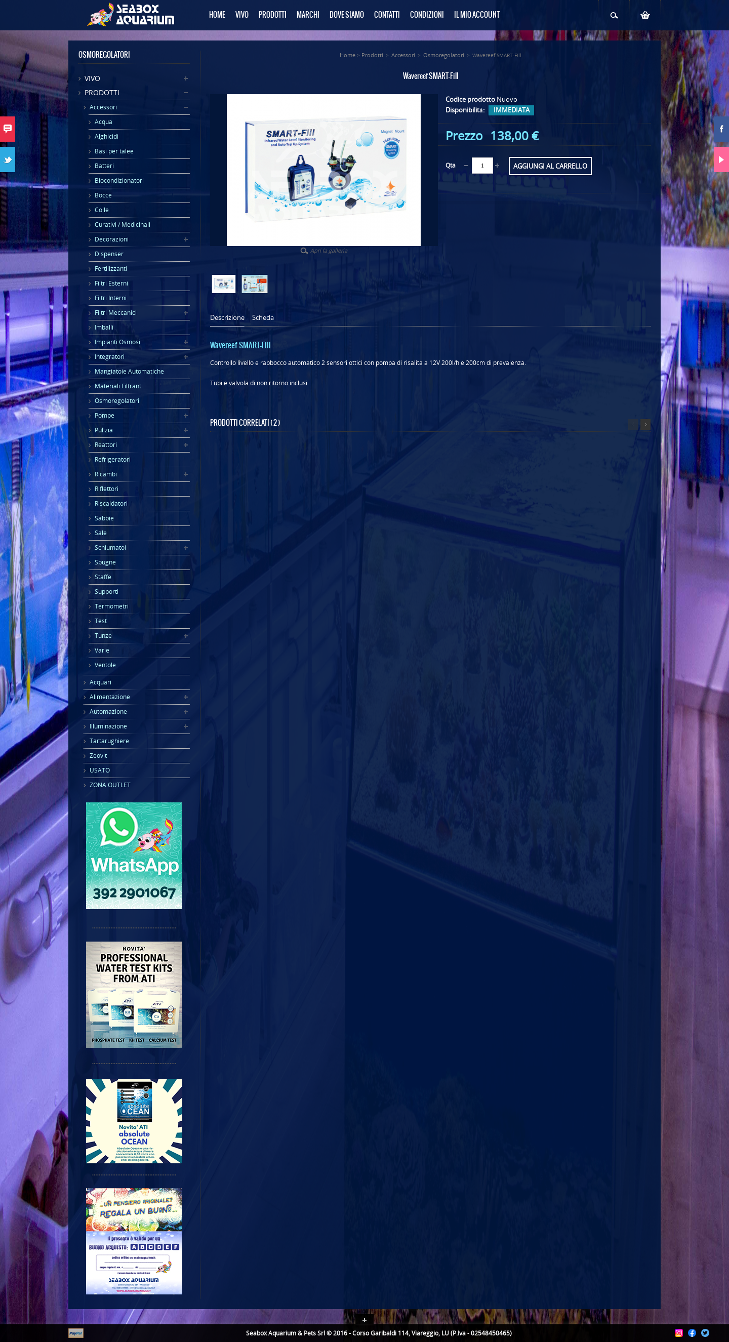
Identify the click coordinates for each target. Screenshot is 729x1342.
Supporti (106, 591)
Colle (102, 210)
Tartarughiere (109, 741)
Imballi (104, 327)
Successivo (645, 424)
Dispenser (109, 254)
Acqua (103, 121)
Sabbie (104, 518)
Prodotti (102, 92)
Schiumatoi (110, 547)
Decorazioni (112, 239)
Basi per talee (114, 151)
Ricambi (106, 474)
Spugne (105, 562)
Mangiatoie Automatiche (129, 371)
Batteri (104, 165)
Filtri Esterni (111, 283)
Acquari (100, 682)
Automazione (108, 711)
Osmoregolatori (117, 400)
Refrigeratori (113, 459)
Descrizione (227, 317)
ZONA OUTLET (110, 785)
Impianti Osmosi (117, 342)
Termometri (112, 606)
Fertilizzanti (111, 268)
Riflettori (106, 488)
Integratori (110, 356)
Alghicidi (106, 136)
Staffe (103, 577)
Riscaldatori (111, 503)
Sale (101, 532)
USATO (100, 770)
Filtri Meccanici (116, 312)
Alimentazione (110, 697)
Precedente (633, 424)
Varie (102, 650)
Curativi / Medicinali (122, 224)
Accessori (103, 107)
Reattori (106, 444)
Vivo (92, 78)
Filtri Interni (111, 298)
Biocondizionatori (119, 180)
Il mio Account (477, 15)
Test (101, 621)
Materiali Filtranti (119, 386)
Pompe (104, 415)
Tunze (103, 635)
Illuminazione (108, 726)
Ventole (105, 665)
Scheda (263, 317)
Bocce (103, 195)
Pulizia (104, 430)
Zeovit (98, 755)
